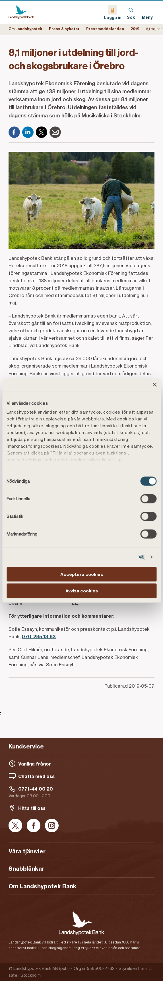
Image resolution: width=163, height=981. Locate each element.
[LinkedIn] (28, 132)
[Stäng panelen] (154, 385)
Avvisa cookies (81, 591)
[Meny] (147, 12)
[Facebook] (14, 132)
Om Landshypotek (25, 29)
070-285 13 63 (39, 636)
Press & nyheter (64, 29)
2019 (135, 29)
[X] (41, 132)
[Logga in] (112, 12)
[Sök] (131, 12)
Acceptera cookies (81, 574)
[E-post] (55, 132)
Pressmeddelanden (105, 29)
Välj (142, 557)
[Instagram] (52, 826)
